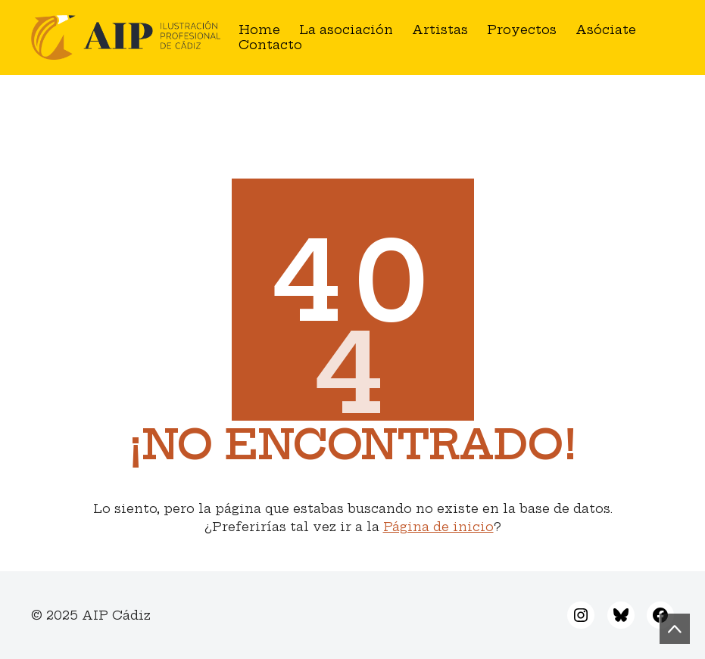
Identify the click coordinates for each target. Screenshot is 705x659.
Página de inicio (438, 526)
